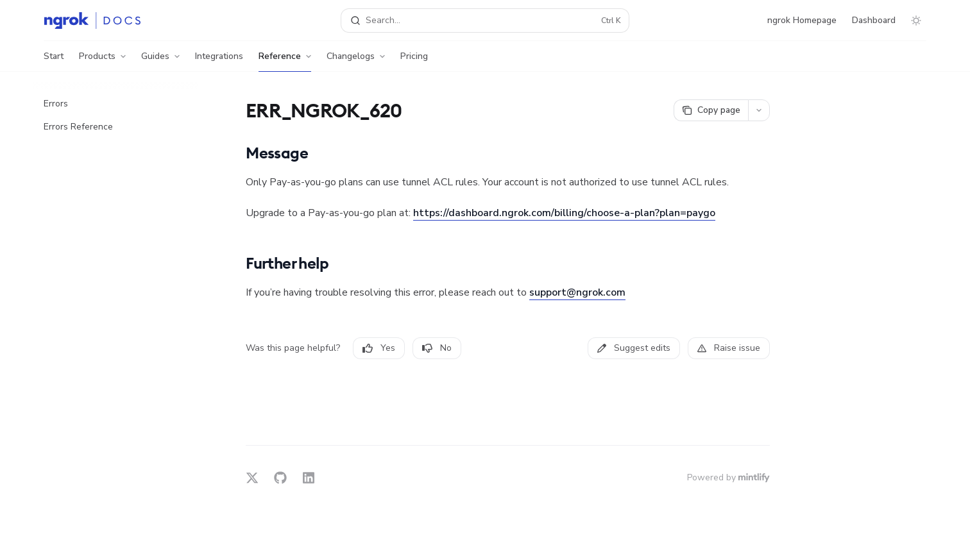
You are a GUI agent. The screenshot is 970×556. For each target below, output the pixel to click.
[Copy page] (711, 110)
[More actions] (759, 110)
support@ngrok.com (577, 292)
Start (54, 61)
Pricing (414, 61)
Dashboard (874, 20)
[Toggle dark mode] (916, 20)
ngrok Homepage (802, 20)
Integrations (219, 61)
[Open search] (485, 20)
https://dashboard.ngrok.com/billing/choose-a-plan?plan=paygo (564, 213)
